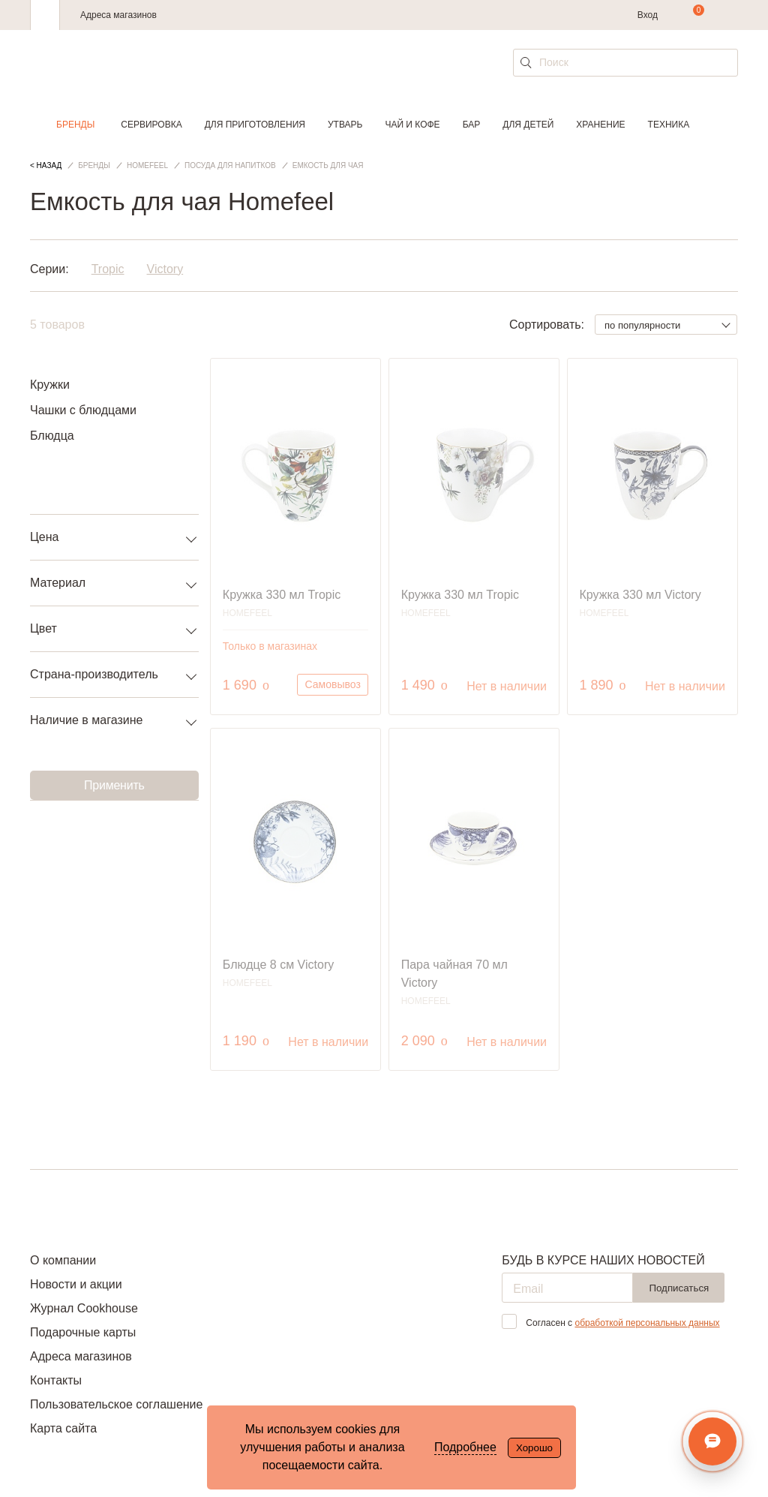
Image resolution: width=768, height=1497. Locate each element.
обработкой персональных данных (646, 1323)
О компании (63, 1260)
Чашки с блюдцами (83, 410)
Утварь (345, 124)
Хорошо (534, 1447)
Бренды (75, 124)
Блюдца (52, 435)
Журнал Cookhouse (84, 1308)
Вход (648, 15)
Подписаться (679, 1288)
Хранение (600, 124)
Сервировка (151, 124)
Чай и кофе (412, 124)
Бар (472, 124)
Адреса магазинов (118, 15)
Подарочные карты (83, 1332)
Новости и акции (76, 1284)
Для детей (528, 124)
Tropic (108, 269)
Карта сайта (63, 1428)
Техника (669, 124)
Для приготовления (255, 124)
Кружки (50, 384)
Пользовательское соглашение (116, 1404)
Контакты (56, 1380)
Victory (165, 269)
